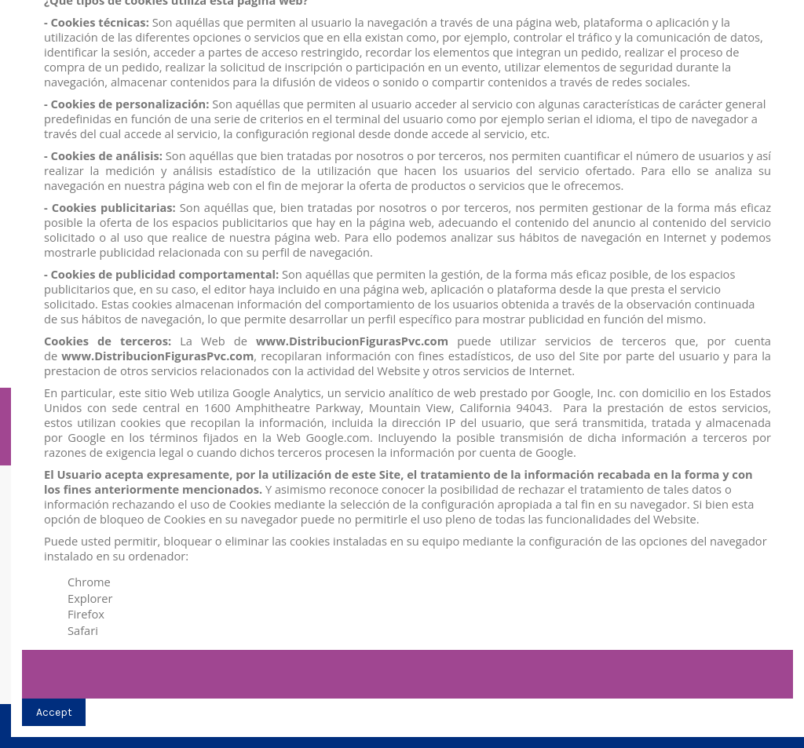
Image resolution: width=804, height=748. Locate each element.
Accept (54, 712)
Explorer (90, 598)
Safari (83, 630)
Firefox (86, 614)
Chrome (89, 581)
